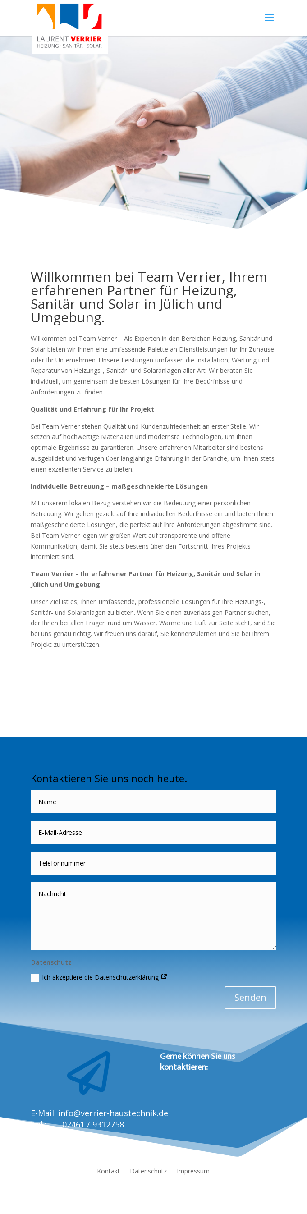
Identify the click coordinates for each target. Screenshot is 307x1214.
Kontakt (108, 1171)
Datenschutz (148, 1171)
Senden (250, 997)
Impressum (193, 1171)
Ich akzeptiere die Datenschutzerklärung (99, 977)
